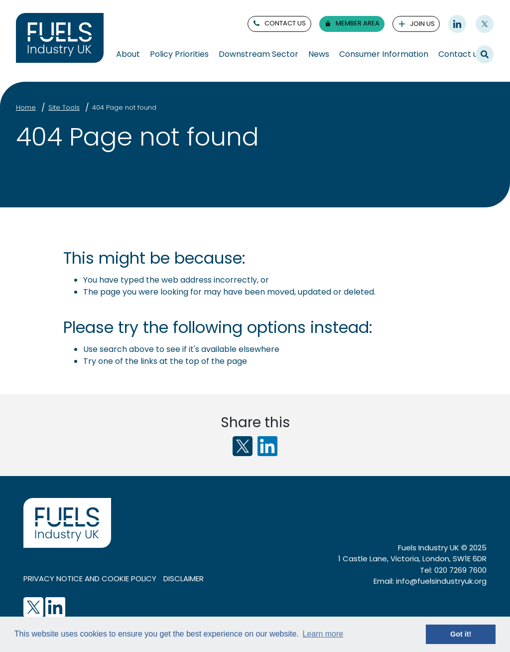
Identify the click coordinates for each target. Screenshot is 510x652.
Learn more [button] (322, 634)
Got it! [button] (460, 634)
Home (26, 107)
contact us (279, 23)
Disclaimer (183, 578)
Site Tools (64, 107)
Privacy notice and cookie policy (89, 578)
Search (484, 53)
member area (352, 23)
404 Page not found (124, 107)
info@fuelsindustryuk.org (441, 581)
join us (416, 23)
